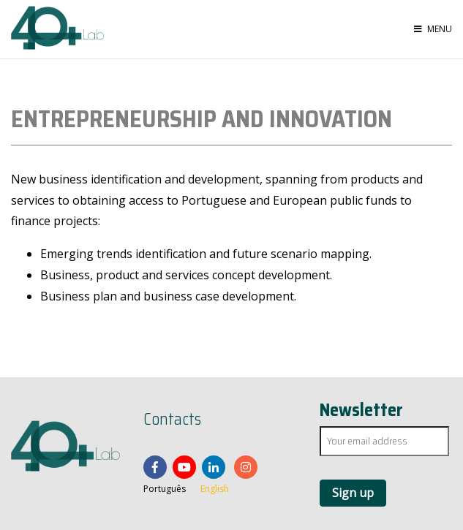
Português (164, 488)
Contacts (172, 419)
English (214, 488)
